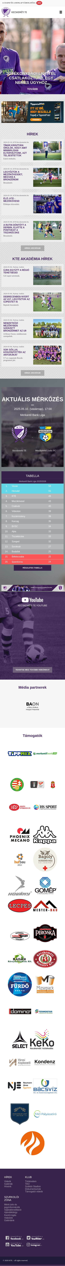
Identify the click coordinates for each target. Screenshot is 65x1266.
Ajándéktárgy (10, 1212)
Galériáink (9, 1220)
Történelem (30, 1181)
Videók (7, 1181)
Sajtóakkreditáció (12, 1210)
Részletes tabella (32, 568)
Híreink (7, 1186)
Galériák (8, 1184)
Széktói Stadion (33, 1186)
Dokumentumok (33, 1189)
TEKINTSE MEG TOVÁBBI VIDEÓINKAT (32, 670)
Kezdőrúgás (10, 1215)
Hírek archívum (32, 248)
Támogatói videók (34, 1191)
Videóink (8, 1218)
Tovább (32, 89)
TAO (27, 1184)
